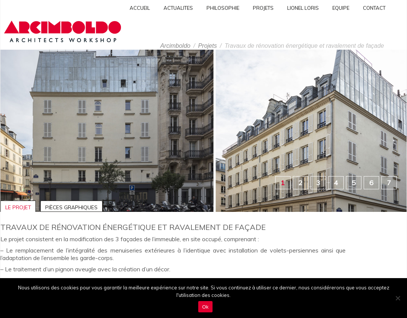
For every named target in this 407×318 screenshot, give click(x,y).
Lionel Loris (303, 8)
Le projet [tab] (18, 207)
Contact (374, 8)
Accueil (140, 8)
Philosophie (223, 8)
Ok (205, 307)
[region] (203, 131)
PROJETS (263, 8)
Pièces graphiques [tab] (71, 207)
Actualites (178, 8)
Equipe (340, 8)
